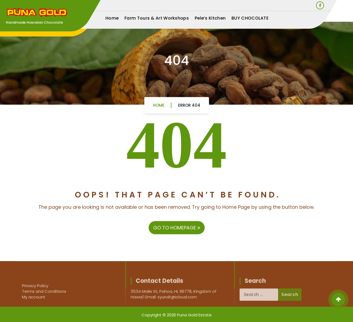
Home (112, 18)
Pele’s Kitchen (210, 18)
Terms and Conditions (44, 291)
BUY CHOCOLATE (250, 18)
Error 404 (189, 107)
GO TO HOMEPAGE (176, 227)
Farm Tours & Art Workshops (156, 18)
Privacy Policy (35, 285)
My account (33, 297)
